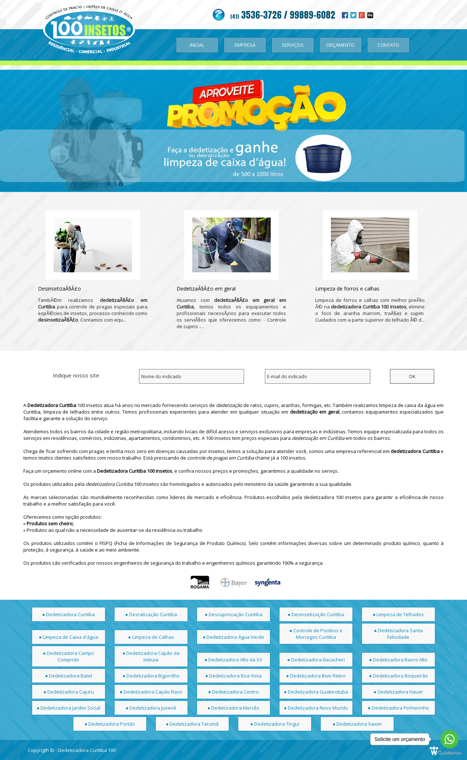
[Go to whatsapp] (449, 739)
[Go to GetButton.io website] (449, 753)
